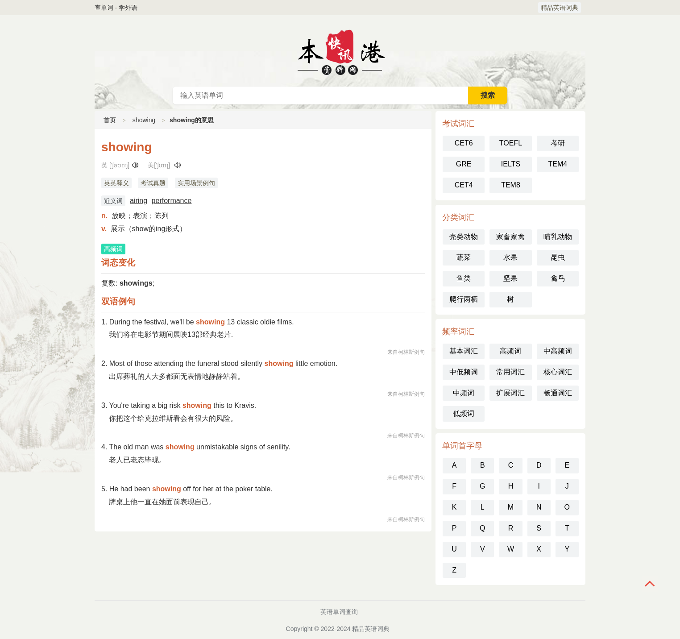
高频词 (510, 351)
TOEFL (510, 143)
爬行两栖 (463, 299)
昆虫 (558, 257)
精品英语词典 (559, 7)
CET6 (464, 143)
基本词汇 (463, 351)
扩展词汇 (510, 393)
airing (138, 200)
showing (144, 120)
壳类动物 (463, 237)
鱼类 (463, 278)
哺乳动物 (557, 237)
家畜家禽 (510, 237)
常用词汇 (510, 372)
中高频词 (557, 351)
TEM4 (557, 164)
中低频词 (463, 372)
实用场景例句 (196, 183)
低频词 (463, 413)
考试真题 (153, 183)
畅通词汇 (557, 393)
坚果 (510, 278)
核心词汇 (557, 372)
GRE (464, 164)
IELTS (510, 164)
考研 (558, 143)
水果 (510, 257)
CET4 (464, 185)
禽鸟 (558, 278)
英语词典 (340, 51)
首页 (110, 120)
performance (172, 200)
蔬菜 (463, 257)
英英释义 (116, 183)
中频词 (463, 393)
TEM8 (510, 185)
